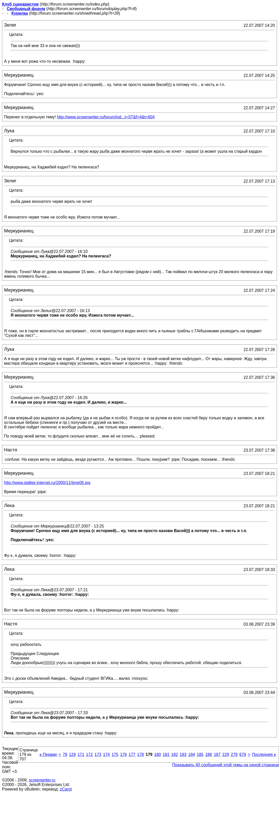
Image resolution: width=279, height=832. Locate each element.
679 (242, 754)
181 (166, 754)
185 (200, 754)
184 (191, 754)
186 (208, 754)
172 (89, 754)
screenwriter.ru (42, 780)
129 (72, 754)
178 (140, 754)
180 (157, 754)
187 (217, 754)
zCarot (66, 789)
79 (65, 754)
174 (106, 754)
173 (98, 754)
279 (234, 754)
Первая (48, 754)
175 (114, 754)
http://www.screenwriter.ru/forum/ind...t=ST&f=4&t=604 (105, 117)
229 (225, 754)
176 (123, 754)
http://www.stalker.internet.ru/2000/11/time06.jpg (47, 482)
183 (183, 754)
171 (81, 754)
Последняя (264, 754)
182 (174, 754)
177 (132, 754)
